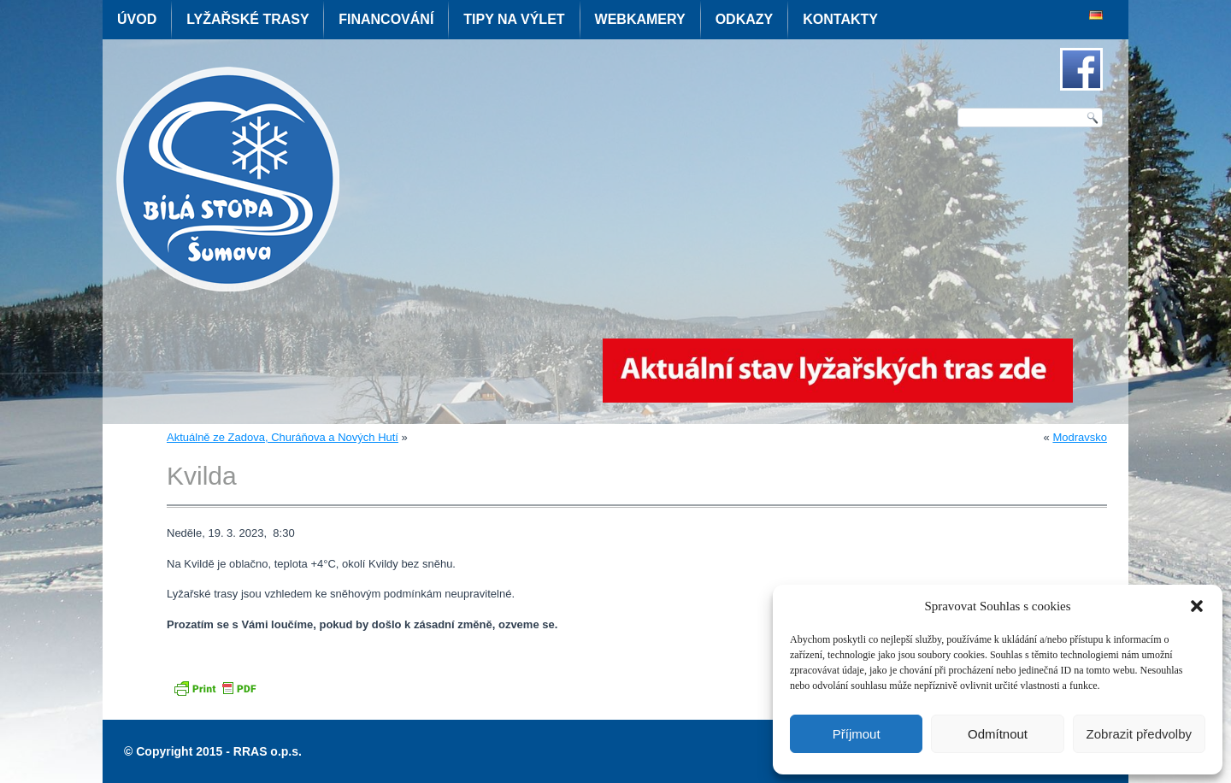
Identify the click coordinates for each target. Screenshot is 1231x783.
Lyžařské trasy (247, 19)
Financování (386, 19)
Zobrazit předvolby (1139, 734)
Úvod (136, 19)
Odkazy (745, 19)
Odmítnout (998, 734)
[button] (1196, 606)
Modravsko (1079, 437)
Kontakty (840, 19)
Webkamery (640, 19)
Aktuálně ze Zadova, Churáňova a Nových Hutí (282, 437)
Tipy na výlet (513, 19)
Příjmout (857, 734)
